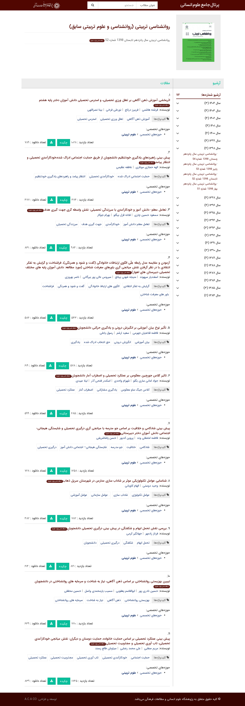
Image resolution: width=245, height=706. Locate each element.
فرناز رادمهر (151, 533)
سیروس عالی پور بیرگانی (97, 277)
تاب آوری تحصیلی (87, 657)
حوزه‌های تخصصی (151, 134)
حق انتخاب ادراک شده (97, 342)
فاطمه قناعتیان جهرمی (145, 333)
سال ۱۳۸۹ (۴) (212, 258)
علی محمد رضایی (130, 648)
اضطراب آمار (86, 389)
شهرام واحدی (122, 380)
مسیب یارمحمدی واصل (98, 591)
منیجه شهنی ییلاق (125, 277)
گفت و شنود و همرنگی (71, 286)
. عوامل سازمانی (100, 495)
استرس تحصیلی (86, 119)
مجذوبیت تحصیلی (62, 657)
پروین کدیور (126, 438)
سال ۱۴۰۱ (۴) (213, 126)
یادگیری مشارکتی (107, 389)
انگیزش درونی (122, 342)
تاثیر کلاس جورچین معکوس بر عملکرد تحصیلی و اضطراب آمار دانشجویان (111, 375)
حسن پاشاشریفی (106, 438)
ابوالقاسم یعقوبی (125, 591)
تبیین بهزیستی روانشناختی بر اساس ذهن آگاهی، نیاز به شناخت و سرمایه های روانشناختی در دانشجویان (102, 583)
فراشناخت (48, 286)
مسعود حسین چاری (146, 215)
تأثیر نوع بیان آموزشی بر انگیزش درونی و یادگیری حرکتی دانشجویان (113, 327)
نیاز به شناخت (95, 600)
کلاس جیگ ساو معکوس (135, 389)
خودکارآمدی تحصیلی (101, 176)
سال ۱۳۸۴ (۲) (212, 295)
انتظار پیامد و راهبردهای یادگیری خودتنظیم (60, 176)
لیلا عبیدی (82, 380)
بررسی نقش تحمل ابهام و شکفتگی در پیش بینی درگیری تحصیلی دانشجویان (109, 528)
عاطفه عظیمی (124, 167)
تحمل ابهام (143, 542)
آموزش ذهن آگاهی (138, 119)
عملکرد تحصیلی (66, 389)
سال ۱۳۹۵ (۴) (212, 213)
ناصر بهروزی (72, 277)
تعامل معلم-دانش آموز (136, 224)
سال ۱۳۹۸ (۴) (212, 148)
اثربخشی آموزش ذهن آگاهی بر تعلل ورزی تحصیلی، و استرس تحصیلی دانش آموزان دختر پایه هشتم (104, 102)
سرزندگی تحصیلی (67, 224)
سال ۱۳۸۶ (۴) (212, 280)
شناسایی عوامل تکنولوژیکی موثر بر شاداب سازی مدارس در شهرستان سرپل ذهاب (106, 480)
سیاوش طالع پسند (106, 648)
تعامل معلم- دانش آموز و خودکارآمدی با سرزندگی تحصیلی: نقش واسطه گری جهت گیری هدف (96, 209)
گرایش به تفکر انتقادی (136, 286)
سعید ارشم (123, 333)
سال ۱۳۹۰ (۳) (212, 250)
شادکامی (145, 447)
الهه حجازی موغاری (147, 167)
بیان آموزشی (142, 342)
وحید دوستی (150, 485)
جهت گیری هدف (92, 224)
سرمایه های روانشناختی (69, 600)
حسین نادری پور (148, 591)
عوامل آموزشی (79, 495)
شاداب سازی (120, 495)
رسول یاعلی (106, 333)
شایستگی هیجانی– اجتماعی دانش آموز (83, 447)
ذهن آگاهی (114, 600)
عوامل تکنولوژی (141, 495)
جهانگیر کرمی (134, 533)
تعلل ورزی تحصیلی (111, 119)
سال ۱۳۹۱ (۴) (213, 243)
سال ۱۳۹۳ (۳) (212, 228)
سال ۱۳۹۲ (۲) (213, 235)
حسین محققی (72, 591)
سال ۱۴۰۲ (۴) (213, 118)
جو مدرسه (117, 447)
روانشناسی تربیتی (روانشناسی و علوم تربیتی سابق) (119, 27)
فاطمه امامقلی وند (147, 438)
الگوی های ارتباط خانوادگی (103, 286)
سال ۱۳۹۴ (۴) (212, 220)
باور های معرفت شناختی (154, 294)
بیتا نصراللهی (94, 110)
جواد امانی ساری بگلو (145, 380)
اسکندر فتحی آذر (101, 380)
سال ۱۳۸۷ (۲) (212, 273)
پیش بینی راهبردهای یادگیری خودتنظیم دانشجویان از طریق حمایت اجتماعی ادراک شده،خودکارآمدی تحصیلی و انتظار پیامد (98, 160)
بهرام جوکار (103, 215)
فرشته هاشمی (150, 110)
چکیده (63, 142)
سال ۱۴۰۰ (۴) (213, 133)
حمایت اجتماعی (140, 657)
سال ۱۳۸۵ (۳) (212, 288)
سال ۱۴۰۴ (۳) (212, 103)
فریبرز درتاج (131, 110)
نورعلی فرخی (113, 110)
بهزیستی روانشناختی (137, 600)
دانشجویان (90, 542)
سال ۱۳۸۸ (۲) (212, 265)
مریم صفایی (151, 648)
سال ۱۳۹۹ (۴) (212, 141)
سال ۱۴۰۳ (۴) (212, 111)
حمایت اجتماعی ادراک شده (134, 176)
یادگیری (75, 342)
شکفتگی (128, 542)
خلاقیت (131, 447)
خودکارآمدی (112, 224)
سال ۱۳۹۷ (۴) (212, 198)
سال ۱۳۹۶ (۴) (212, 205)
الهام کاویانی (132, 485)
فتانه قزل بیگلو (122, 215)
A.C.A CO (31, 699)
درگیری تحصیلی (47, 447)
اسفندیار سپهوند (149, 277)
